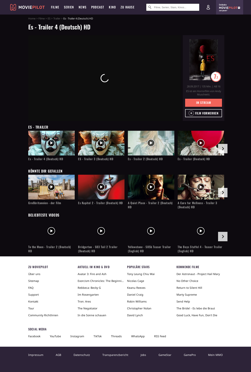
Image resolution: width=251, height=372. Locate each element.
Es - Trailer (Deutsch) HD (194, 159)
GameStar (164, 355)
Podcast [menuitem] (97, 7)
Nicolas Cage (135, 281)
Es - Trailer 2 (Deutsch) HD (145, 159)
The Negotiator (87, 308)
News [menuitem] (82, 7)
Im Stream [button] (203, 102)
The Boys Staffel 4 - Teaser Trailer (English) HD (200, 249)
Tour (31, 308)
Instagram (77, 336)
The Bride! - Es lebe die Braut (195, 308)
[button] (203, 113)
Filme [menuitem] (55, 7)
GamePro (190, 355)
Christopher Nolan (139, 308)
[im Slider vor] (222, 148)
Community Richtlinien (43, 315)
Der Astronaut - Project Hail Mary (198, 274)
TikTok (98, 336)
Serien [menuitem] (69, 7)
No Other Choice (187, 281)
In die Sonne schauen (92, 315)
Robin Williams (137, 301)
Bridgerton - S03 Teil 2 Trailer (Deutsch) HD (98, 249)
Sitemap (33, 281)
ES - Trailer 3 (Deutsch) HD (95, 159)
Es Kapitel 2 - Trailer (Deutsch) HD (100, 203)
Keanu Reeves (136, 288)
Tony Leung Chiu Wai (141, 274)
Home (31, 18)
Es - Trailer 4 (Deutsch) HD (45, 159)
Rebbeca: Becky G (89, 288)
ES (49, 18)
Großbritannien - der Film (44, 203)
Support (33, 294)
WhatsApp (138, 336)
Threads (116, 336)
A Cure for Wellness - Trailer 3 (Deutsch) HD (197, 205)
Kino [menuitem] (112, 7)
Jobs (143, 355)
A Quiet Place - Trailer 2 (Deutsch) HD (150, 205)
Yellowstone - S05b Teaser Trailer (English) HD (149, 249)
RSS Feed (160, 336)
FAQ (31, 288)
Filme (41, 18)
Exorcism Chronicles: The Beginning (101, 281)
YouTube (55, 336)
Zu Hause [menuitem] (128, 7)
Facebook (34, 336)
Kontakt (33, 301)
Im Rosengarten (88, 294)
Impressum (35, 355)
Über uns (34, 274)
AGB (58, 355)
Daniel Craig (135, 294)
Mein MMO (215, 355)
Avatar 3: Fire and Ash (92, 274)
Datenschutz (82, 355)
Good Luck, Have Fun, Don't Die (196, 315)
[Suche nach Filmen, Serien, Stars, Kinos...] (172, 7)
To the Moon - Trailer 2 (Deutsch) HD (49, 249)
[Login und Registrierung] (208, 7)
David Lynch (135, 315)
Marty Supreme (186, 294)
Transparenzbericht (115, 355)
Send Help (183, 301)
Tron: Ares (84, 301)
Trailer (56, 18)
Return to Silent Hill (189, 288)
